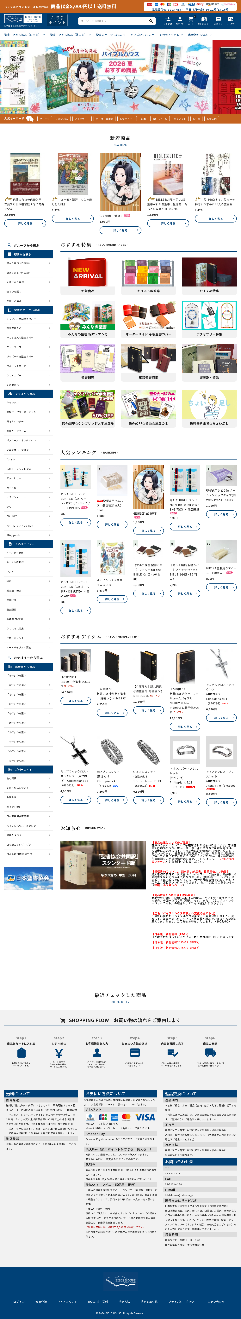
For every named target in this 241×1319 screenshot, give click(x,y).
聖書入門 (212, 118)
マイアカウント (67, 1302)
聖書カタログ (14, 835)
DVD (9, 506)
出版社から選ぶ (198, 35)
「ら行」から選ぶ (18, 751)
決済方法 (124, 1302)
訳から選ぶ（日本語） (19, 263)
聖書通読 (11, 609)
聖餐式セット (127, 118)
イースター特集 (15, 552)
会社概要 (11, 778)
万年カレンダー (15, 421)
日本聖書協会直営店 (18, 816)
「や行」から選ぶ (18, 741)
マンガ (10, 571)
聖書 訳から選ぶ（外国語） (68, 35)
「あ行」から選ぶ (18, 675)
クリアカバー (14, 375)
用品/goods (13, 535)
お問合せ (11, 797)
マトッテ (45, 118)
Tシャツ (11, 459)
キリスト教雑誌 (104, 118)
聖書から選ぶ (14, 301)
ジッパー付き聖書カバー (20, 356)
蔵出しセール (160, 118)
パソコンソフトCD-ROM (20, 525)
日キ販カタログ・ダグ (19, 844)
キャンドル (13, 402)
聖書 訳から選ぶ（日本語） (22, 35)
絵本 (143, 118)
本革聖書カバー (15, 328)
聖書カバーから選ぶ (109, 35)
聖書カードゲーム (16, 430)
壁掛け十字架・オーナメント (23, 412)
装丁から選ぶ (14, 291)
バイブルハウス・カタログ (21, 825)
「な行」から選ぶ (18, 713)
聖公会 (196, 118)
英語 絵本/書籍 (15, 619)
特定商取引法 (149, 1302)
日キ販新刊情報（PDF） (20, 854)
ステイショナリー (16, 497)
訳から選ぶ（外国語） (19, 272)
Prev (54, 77)
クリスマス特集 (15, 628)
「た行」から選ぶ (18, 703)
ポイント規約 (14, 806)
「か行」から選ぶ (18, 684)
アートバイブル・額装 (19, 647)
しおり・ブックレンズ (19, 468)
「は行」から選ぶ (18, 722)
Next (187, 77)
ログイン (19, 1302)
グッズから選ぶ (141, 35)
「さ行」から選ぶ (18, 694)
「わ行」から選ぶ (18, 760)
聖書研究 (11, 600)
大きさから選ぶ (15, 282)
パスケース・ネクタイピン (21, 440)
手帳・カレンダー (16, 637)
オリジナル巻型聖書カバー (21, 318)
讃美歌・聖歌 (14, 590)
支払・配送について (18, 787)
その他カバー (14, 384)
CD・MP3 (12, 516)
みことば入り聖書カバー (20, 337)
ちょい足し (180, 118)
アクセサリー (82, 118)
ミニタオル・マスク (18, 449)
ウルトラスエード (16, 365)
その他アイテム (169, 35)
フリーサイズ (14, 347)
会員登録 (41, 1302)
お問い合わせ (216, 1302)
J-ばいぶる (62, 118)
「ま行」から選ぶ (18, 732)
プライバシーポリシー (183, 1302)
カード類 (11, 487)
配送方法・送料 (98, 1302)
